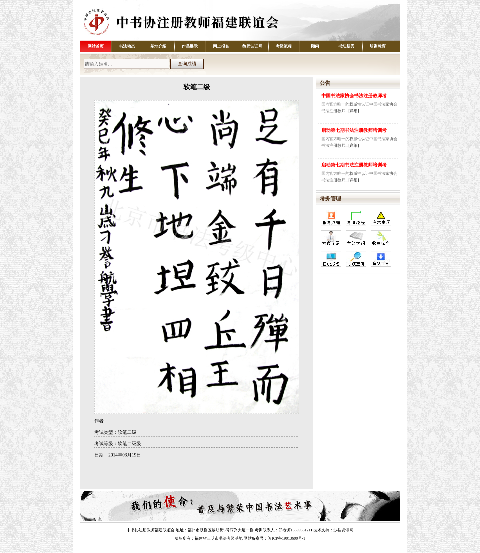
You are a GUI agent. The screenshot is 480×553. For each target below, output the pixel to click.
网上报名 (221, 46)
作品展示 (190, 46)
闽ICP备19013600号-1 (286, 538)
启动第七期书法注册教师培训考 (354, 130)
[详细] (353, 111)
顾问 (315, 46)
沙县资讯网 (343, 530)
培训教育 (378, 46)
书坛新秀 (346, 46)
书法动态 (127, 46)
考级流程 (284, 46)
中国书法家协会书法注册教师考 (354, 95)
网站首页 (96, 46)
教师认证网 (252, 46)
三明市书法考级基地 (225, 538)
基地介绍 (158, 46)
